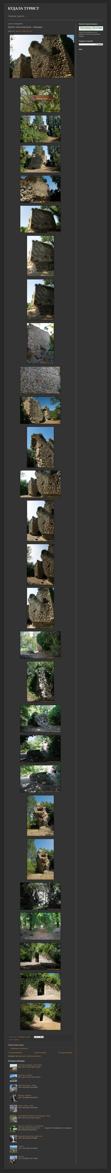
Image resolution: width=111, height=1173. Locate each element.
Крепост (16, 1039)
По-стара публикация (65, 1052)
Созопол (21, 1146)
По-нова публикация (15, 1052)
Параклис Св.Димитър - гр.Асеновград (30, 1126)
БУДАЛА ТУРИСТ (23, 8)
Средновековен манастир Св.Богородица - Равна (34, 1116)
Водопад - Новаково (24, 1095)
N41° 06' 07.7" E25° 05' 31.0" (22, 31)
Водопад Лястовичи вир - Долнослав (30, 1136)
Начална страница (40, 1052)
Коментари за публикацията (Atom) (29, 1056)
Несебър (21, 1156)
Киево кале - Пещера (25, 1075)
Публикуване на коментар (19, 1048)
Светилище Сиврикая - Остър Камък (30, 1065)
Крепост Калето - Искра (25, 1105)
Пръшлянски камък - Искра (27, 1085)
